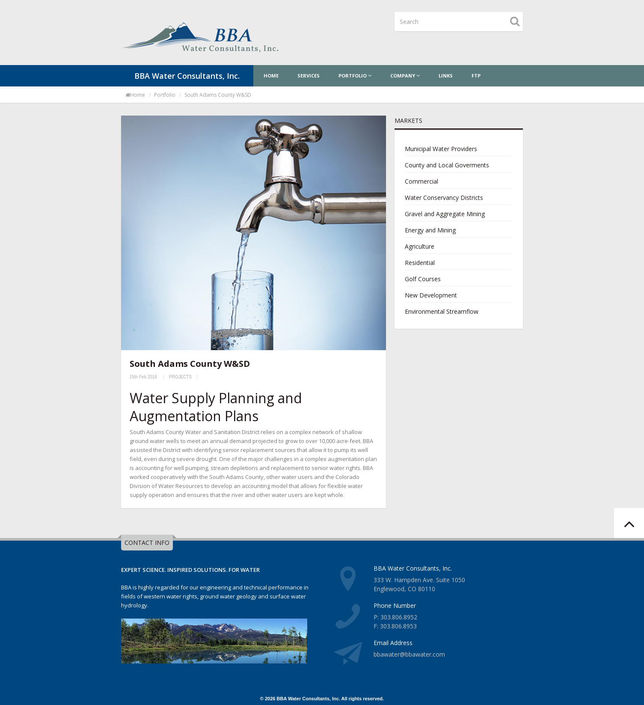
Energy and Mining (430, 230)
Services (308, 75)
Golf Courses (423, 279)
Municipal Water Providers (441, 149)
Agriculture (419, 246)
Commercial (421, 181)
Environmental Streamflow (441, 311)
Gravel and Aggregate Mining (445, 214)
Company (405, 75)
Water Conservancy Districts (444, 197)
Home (271, 75)
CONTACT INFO (147, 542)
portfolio (164, 94)
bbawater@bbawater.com (409, 654)
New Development (431, 295)
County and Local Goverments (447, 165)
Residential (420, 263)
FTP (476, 75)
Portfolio (354, 75)
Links (446, 75)
